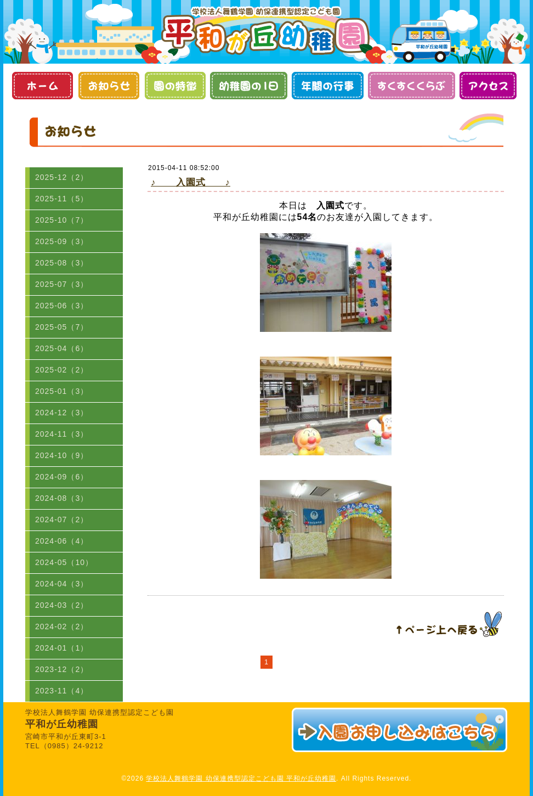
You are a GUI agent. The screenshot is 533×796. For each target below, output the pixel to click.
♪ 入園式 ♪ (190, 182)
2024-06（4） (61, 541)
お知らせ (108, 85)
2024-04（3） (61, 583)
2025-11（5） (61, 198)
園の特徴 (174, 85)
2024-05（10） (64, 562)
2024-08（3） (61, 498)
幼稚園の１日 (249, 85)
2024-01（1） (61, 647)
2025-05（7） (61, 327)
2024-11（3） (61, 434)
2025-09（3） (61, 241)
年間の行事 (328, 85)
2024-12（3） (61, 412)
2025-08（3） (61, 262)
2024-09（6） (61, 476)
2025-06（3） (61, 305)
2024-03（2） (61, 605)
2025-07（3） (61, 284)
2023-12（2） (61, 669)
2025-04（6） (61, 348)
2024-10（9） (61, 455)
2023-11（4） (61, 690)
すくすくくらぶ (411, 85)
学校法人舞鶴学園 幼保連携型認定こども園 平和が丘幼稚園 (241, 778)
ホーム (42, 85)
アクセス (487, 85)
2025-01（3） (61, 391)
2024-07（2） (61, 519)
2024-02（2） (61, 626)
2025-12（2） (61, 177)
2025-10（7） (61, 220)
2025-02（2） (61, 369)
